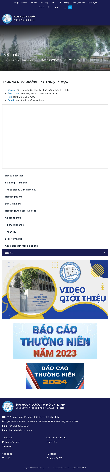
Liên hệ (33, 60)
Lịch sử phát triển (14, 175)
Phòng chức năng (11, 442)
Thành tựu (10, 231)
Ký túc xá (51, 453)
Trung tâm (51, 442)
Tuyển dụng (92, 3)
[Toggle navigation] (104, 19)
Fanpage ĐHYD (54, 458)
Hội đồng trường (13, 196)
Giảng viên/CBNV (20, 3)
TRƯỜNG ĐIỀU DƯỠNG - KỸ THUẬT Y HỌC (60, 60)
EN (70, 7)
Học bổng (44, 3)
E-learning (64, 3)
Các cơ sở (7, 453)
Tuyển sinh (7, 446)
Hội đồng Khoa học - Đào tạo (20, 210)
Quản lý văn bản (78, 3)
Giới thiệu (21, 60)
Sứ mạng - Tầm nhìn (16, 182)
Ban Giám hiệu (13, 203)
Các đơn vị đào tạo (56, 437)
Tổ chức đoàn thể (14, 224)
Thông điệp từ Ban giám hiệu (20, 189)
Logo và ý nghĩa (13, 238)
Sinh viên (33, 3)
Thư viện (54, 3)
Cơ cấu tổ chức (13, 217)
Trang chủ (9, 60)
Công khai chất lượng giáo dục (21, 245)
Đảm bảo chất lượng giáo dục (50, 7)
